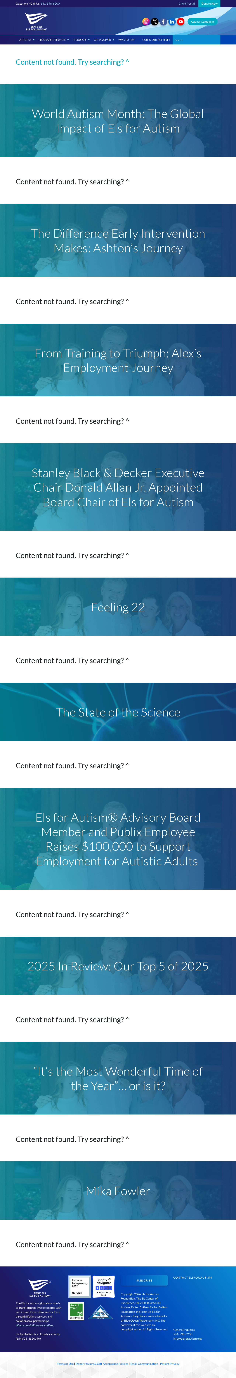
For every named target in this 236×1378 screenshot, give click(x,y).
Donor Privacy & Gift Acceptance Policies (102, 1363)
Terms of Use (65, 1363)
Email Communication (144, 1363)
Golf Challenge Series (156, 39)
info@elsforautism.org (187, 1338)
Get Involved (104, 39)
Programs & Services (54, 39)
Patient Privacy (169, 1363)
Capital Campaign (202, 21)
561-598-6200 (50, 3)
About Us (27, 39)
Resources (81, 39)
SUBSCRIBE (144, 1280)
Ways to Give (126, 39)
